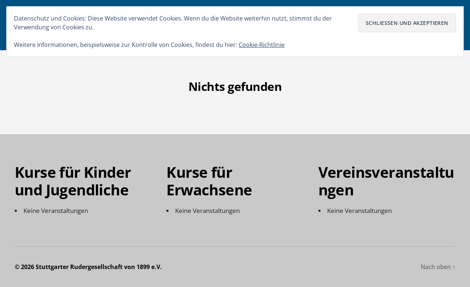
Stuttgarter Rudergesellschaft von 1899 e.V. (99, 267)
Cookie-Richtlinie (262, 45)
